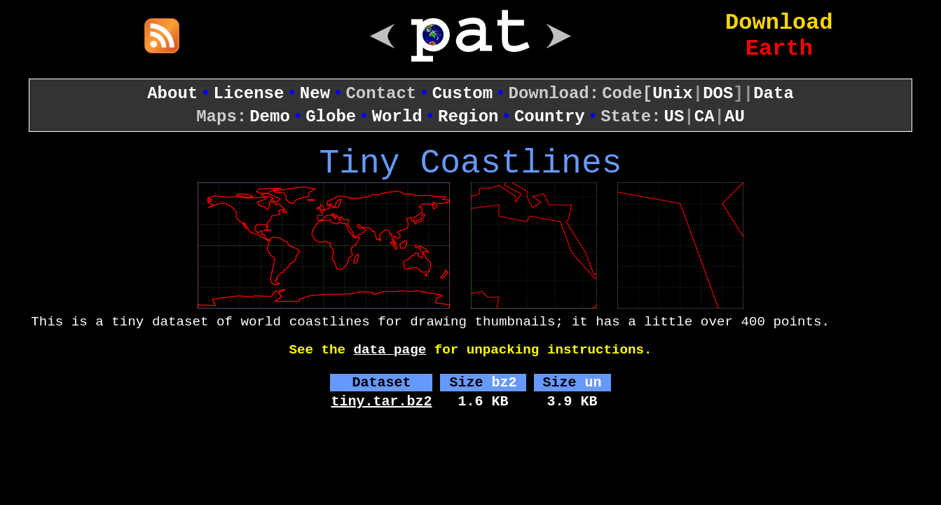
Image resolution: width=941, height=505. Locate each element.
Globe (330, 116)
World (397, 116)
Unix (672, 93)
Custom (462, 93)
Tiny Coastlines (470, 163)
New (315, 93)
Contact (380, 93)
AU (734, 116)
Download (779, 23)
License (249, 93)
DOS (718, 93)
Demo (269, 116)
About (172, 93)
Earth (779, 49)
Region (468, 116)
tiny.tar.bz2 (381, 401)
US (674, 116)
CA (704, 116)
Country (549, 116)
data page (390, 350)
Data (773, 93)
